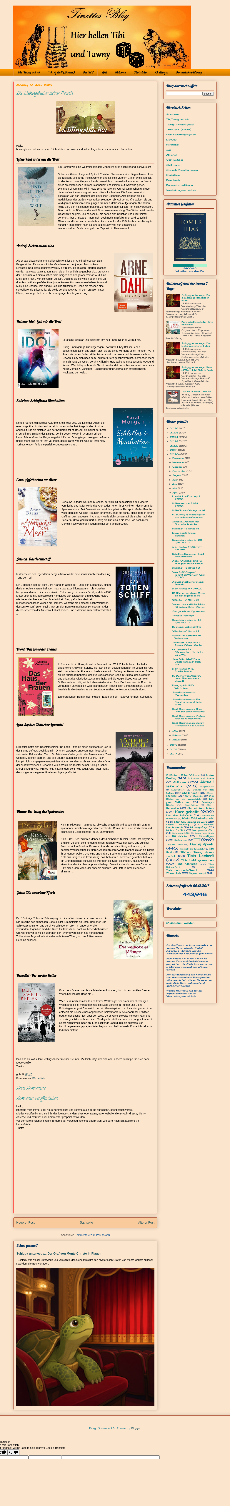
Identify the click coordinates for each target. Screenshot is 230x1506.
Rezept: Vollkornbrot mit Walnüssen (186, 636)
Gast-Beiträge (174, 159)
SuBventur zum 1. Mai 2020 (185, 504)
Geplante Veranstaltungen (182, 170)
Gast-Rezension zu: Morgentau (183, 693)
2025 (174, 432)
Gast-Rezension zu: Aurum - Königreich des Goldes (188, 724)
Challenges (161, 72)
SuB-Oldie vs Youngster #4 (188, 510)
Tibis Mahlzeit (186, 863)
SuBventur (180, 840)
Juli (174, 479)
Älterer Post (146, 1222)
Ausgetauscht (207, 787)
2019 (174, 745)
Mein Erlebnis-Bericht (198, 818)
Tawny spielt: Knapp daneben (184, 534)
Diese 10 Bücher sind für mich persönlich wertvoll (188, 562)
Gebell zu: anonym (183, 615)
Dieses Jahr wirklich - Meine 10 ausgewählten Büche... (188, 605)
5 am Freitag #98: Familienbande (183, 670)
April (175, 492)
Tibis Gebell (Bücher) (61, 72)
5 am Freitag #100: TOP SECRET (186, 548)
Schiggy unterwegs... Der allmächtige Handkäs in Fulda (196, 298)
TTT (197, 840)
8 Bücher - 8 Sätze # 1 (185, 631)
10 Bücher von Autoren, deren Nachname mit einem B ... (186, 678)
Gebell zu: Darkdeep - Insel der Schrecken (188, 555)
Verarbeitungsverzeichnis (181, 190)
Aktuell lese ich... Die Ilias (196, 391)
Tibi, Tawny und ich (28, 72)
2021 (174, 450)
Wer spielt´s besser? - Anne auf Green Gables (187, 643)
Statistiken (140, 72)
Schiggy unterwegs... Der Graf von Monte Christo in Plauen (58, 1253)
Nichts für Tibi (175, 830)
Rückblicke (179, 836)
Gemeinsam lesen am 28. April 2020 (187, 541)
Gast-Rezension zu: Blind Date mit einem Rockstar (188, 710)
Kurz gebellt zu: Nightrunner (188, 611)
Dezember (178, 458)
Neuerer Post (25, 1222)
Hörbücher (172, 144)
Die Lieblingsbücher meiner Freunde (188, 583)
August (177, 475)
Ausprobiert (177, 789)
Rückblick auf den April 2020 (186, 497)
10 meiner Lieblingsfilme (186, 626)
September (179, 471)
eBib (104, 72)
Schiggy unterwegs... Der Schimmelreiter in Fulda (196, 344)
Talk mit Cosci (174, 844)
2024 (174, 437)
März (175, 731)
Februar (177, 735)
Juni (175, 484)
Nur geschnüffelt (203, 830)
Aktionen (120, 72)
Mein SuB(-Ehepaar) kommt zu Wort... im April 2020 (188, 575)
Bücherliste (38, 1078)
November (178, 462)
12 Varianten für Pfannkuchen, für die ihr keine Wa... (187, 652)
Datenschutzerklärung (189, 72)
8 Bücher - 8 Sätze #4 (185, 528)
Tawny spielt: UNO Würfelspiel (183, 686)
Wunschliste (173, 873)
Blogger (135, 1428)
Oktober (177, 466)
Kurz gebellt (187, 811)
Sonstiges (206, 836)
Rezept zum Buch (204, 833)
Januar (176, 739)
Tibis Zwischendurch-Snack (190, 868)
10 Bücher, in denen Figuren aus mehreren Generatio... (188, 516)
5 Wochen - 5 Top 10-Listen (183, 775)
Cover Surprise (194, 796)
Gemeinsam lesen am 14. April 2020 (186, 621)
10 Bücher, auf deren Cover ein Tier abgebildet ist (188, 594)
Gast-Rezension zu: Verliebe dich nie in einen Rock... (188, 717)
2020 (174, 454)
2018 (174, 749)
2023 (174, 441)
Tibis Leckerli (200, 855)
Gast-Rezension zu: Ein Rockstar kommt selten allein (187, 702)
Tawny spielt (201, 844)
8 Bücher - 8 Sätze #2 (185, 600)
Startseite (86, 1222)
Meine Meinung (177, 824)
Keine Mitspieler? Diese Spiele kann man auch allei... (186, 662)
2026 (174, 428)
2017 (174, 753)
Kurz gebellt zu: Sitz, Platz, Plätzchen (197, 323)
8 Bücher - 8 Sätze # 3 (186, 567)
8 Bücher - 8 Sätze (201, 778)
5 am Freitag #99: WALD (187, 588)
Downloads (173, 180)
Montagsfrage (198, 827)
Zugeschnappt (197, 873)
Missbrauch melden (180, 922)
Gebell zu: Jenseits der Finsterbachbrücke (185, 523)
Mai (175, 488)
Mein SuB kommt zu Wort (190, 821)
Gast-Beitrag (191, 805)
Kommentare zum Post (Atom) (92, 1235)
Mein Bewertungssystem (181, 134)
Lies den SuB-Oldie (179, 815)
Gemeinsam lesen (200, 807)
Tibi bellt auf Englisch (192, 849)
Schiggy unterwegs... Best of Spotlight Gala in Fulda (197, 368)
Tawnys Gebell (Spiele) (180, 124)
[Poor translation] (13, 1452)
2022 (174, 445)
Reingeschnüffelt (181, 833)
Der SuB (88, 72)
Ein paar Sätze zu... (190, 800)
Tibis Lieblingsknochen (197, 860)
